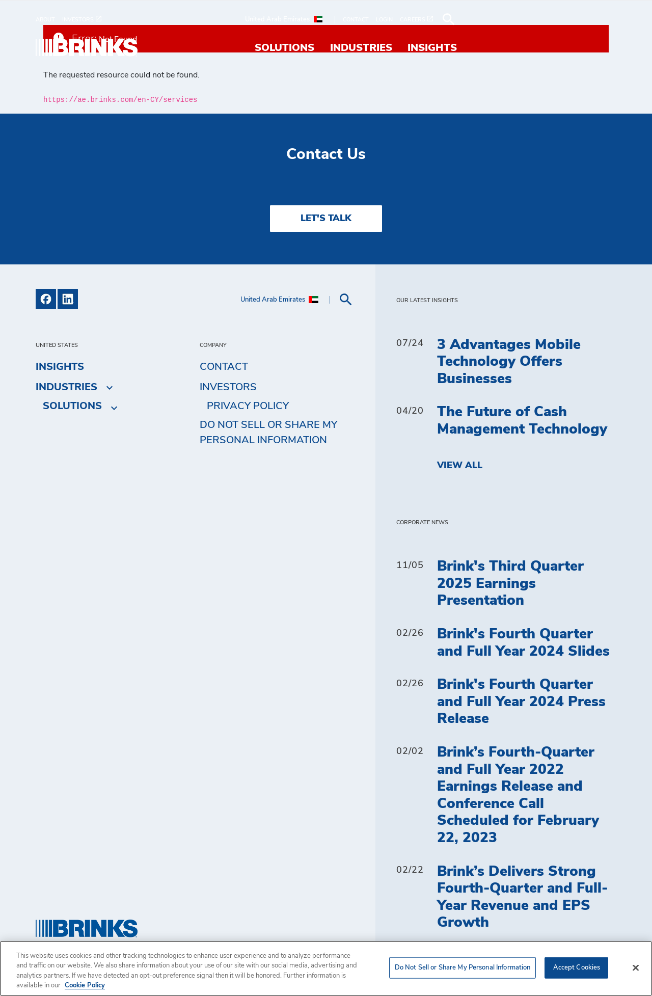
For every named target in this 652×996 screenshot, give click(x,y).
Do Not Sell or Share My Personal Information (268, 432)
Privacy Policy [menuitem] (248, 406)
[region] (326, 968)
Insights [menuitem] (591, 48)
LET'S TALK (326, 218)
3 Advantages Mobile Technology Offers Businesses (509, 362)
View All (459, 465)
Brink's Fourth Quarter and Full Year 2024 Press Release (521, 702)
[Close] (635, 967)
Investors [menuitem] (228, 387)
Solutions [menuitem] (444, 48)
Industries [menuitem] (521, 48)
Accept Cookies (577, 967)
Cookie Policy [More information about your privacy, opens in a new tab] (85, 985)
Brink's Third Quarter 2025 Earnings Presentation (510, 583)
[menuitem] (49, 19)
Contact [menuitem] (224, 367)
